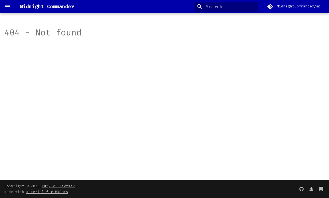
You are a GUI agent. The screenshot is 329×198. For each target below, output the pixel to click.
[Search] (226, 7)
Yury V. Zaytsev (58, 186)
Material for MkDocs (47, 192)
